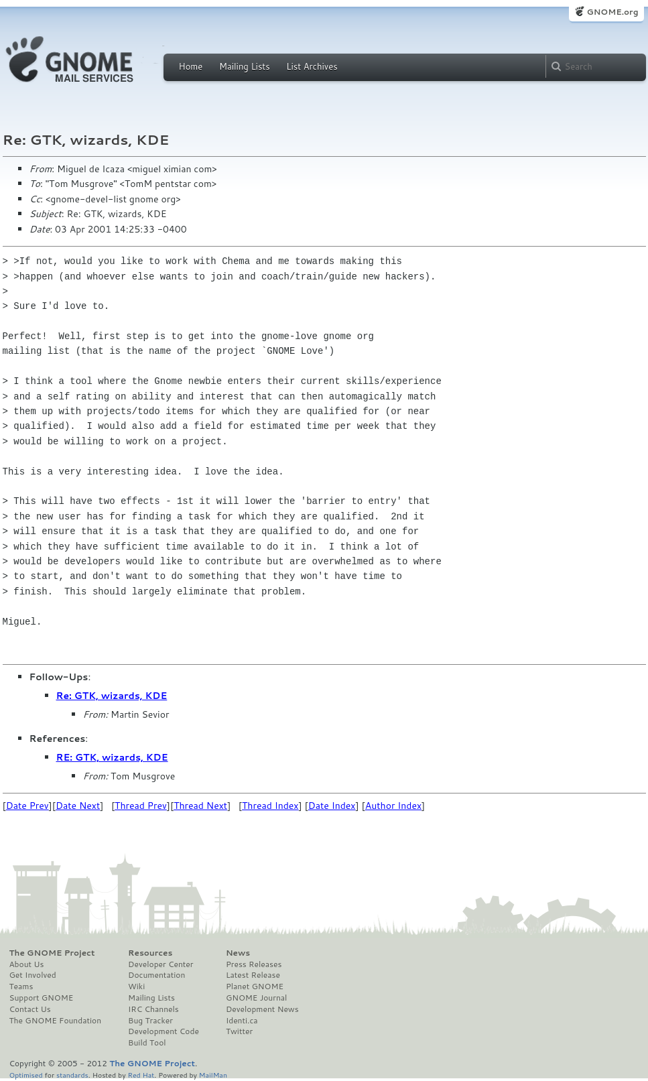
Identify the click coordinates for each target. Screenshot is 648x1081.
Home (191, 66)
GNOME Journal (256, 998)
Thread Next (200, 805)
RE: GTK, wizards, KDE (112, 757)
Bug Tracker (150, 1020)
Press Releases (253, 964)
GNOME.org (612, 11)
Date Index (332, 805)
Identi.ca (242, 1020)
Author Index (393, 805)
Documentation (156, 975)
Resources (150, 953)
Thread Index (270, 805)
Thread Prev (141, 805)
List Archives (311, 66)
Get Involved (32, 975)
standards (72, 1075)
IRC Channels (153, 1009)
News (238, 953)
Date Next (78, 805)
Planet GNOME (254, 986)
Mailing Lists (244, 66)
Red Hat (140, 1075)
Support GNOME (41, 998)
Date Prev (27, 805)
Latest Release (253, 975)
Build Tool (147, 1042)
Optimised (26, 1075)
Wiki (136, 986)
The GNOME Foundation (55, 1020)
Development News (262, 1009)
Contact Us (30, 1009)
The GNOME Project (52, 953)
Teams (21, 986)
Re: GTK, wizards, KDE (112, 695)
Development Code (163, 1031)
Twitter (239, 1031)
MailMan (213, 1075)
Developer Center (160, 964)
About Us (26, 964)
